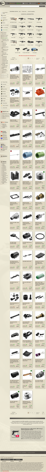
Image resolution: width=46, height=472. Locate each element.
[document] (23, 464)
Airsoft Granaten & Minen (4, 21)
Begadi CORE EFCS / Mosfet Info (5, 177)
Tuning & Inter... (24, 12)
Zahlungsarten (4, 167)
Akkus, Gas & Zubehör (5, 26)
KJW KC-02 (4, 43)
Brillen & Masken (4, 97)
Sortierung (13, 58)
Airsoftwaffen (3, 16)
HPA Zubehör (3, 85)
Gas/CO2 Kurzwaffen (4, 37)
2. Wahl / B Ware (4, 108)
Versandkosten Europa (4, 164)
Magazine (3, 23)
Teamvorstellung (6, 114)
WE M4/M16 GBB (21, 45)
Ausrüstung (3, 94)
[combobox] (24, 7)
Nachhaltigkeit (4, 182)
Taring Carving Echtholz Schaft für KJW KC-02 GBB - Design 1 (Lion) (27, 382)
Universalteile (35, 53)
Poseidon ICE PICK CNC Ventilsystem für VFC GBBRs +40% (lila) (39, 361)
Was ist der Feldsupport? (4, 125)
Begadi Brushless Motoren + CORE (4, 180)
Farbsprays (3, 99)
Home (20, 12)
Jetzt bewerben (5, 140)
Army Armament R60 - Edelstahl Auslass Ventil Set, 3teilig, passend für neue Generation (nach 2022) (39, 77)
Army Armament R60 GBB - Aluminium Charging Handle (27, 142)
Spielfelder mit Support (4, 128)
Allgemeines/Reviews (7, 117)
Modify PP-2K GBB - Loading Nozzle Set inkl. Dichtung (26, 224)
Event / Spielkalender (7, 115)
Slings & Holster (4, 90)
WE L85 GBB (39, 38)
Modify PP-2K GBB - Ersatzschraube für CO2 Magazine (39, 183)
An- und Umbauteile (4, 28)
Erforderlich (4, 461)
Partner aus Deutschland (5, 136)
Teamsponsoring (4, 174)
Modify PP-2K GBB (30, 30)
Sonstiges (3, 101)
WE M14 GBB (13, 45)
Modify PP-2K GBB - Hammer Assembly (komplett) (38, 224)
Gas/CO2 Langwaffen (5, 38)
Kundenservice (4, 173)
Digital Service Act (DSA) (4, 183)
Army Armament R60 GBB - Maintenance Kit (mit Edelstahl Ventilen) (39, 142)
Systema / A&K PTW (4, 71)
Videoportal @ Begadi (4, 150)
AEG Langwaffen (4, 33)
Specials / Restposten (4, 106)
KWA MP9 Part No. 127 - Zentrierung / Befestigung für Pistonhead (27, 403)
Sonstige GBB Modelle (26, 53)
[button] (40, 4)
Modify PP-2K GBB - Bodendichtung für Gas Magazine (14, 204)
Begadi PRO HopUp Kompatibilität (5, 179)
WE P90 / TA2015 (30, 45)
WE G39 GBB (30, 38)
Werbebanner (4, 175)
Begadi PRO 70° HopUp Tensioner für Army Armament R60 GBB (14, 183)
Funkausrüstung (4, 104)
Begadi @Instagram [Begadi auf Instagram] (5, 148)
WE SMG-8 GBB (17, 53)
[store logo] (3, 4)
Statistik (20, 461)
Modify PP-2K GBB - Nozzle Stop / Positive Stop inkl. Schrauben (27, 121)
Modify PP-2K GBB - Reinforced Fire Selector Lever (27, 99)
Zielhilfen (3, 87)
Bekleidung (3, 92)
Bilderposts (4, 118)
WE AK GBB (13, 38)
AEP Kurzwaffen (4, 34)
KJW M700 (13, 30)
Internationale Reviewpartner (5, 138)
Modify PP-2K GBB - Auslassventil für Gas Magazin (38, 204)
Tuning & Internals (4, 30)
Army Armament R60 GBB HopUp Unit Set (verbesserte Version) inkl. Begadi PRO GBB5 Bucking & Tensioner (14, 100)
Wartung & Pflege (4, 82)
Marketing (12, 461)
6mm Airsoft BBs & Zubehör (4, 13)
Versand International (4, 166)
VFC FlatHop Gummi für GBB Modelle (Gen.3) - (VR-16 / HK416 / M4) (14, 263)
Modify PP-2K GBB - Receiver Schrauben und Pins (27, 204)
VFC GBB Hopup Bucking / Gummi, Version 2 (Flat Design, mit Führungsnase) (14, 382)
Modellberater (3, 18)
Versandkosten (24, 453)
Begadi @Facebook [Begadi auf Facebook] (5, 147)
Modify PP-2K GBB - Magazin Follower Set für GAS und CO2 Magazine (27, 183)
